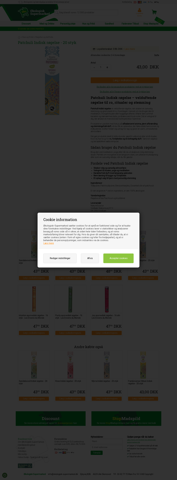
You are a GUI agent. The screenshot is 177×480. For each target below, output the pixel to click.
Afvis (90, 258)
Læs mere (48, 243)
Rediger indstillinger (60, 258)
